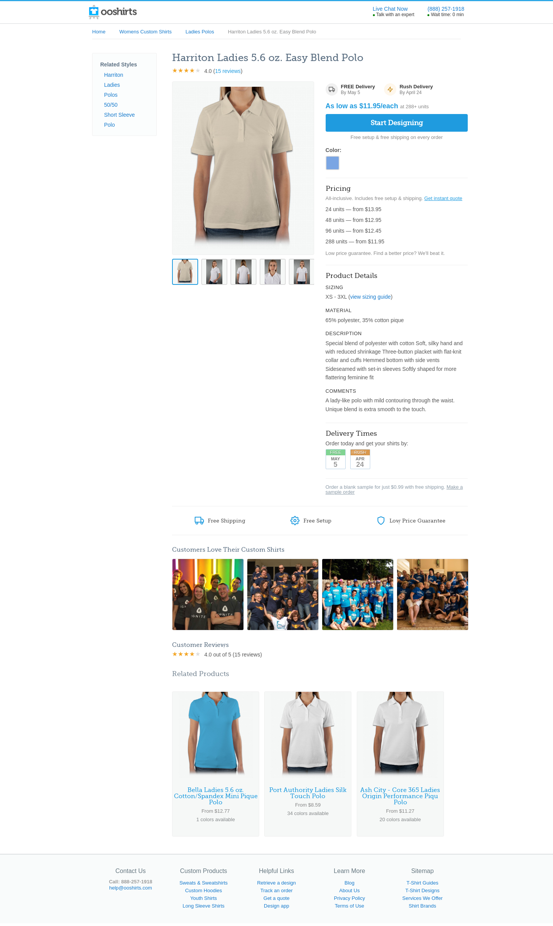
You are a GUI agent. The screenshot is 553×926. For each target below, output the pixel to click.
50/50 (111, 105)
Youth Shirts (203, 901)
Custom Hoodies (203, 893)
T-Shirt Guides (422, 885)
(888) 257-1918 (445, 9)
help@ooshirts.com (130, 890)
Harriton (113, 75)
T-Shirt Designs (423, 893)
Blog (349, 885)
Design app (276, 908)
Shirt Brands (422, 908)
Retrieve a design (276, 885)
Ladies (112, 85)
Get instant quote (443, 199)
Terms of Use (349, 908)
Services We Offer (422, 901)
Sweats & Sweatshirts (203, 885)
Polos (111, 95)
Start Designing (397, 123)
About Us (349, 893)
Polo (109, 125)
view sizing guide (370, 298)
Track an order (276, 893)
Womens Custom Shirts (145, 32)
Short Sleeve (119, 115)
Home (99, 32)
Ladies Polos (199, 32)
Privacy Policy (349, 901)
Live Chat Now (390, 9)
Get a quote (276, 901)
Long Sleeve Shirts (203, 908)
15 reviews (228, 71)
